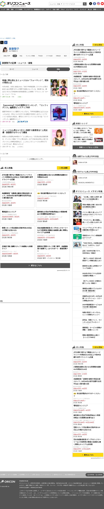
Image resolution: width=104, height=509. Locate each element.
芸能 (8, 9)
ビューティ (69, 9)
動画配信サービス (39, 9)
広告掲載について (24, 474)
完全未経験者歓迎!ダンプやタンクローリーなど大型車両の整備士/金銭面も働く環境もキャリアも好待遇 (87, 442)
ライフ (76, 9)
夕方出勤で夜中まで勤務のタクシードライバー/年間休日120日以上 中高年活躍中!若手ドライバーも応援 (87, 52)
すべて (12, 69)
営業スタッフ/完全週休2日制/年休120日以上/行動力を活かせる (86, 428)
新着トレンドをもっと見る (87, 147)
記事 (15, 56)
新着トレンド (97, 9)
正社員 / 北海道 (17, 251)
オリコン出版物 (12, 474)
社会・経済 (56, 9)
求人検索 (64, 168)
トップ (3, 9)
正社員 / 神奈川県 (17, 181)
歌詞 (65, 56)
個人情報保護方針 (70, 474)
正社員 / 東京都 (52, 196)
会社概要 (2, 474)
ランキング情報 (30, 56)
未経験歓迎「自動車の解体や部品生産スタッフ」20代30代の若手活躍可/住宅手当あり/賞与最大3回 (87, 79)
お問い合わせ (36, 474)
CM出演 (58, 56)
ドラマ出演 (49, 56)
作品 (21, 56)
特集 (58, 69)
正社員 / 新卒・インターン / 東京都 (52, 252)
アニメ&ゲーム (28, 9)
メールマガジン (46, 474)
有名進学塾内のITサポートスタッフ (86, 92)
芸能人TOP (7, 56)
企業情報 (99, 474)
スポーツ (48, 9)
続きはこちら (36, 265)
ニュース (35, 69)
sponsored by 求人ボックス (63, 270)
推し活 (90, 9)
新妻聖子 (14, 48)
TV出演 (40, 56)
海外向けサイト (58, 474)
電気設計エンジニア (80, 103)
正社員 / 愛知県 (52, 179)
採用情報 (91, 474)
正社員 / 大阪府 (17, 199)
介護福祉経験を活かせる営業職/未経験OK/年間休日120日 (87, 65)
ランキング (83, 9)
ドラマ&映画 (18, 9)
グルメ (63, 9)
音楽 (12, 9)
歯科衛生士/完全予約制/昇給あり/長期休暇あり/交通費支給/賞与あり (86, 416)
